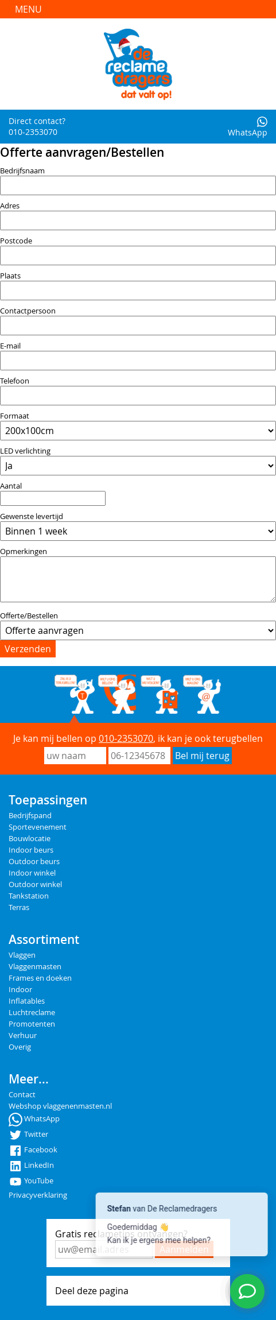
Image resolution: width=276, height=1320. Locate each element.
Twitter (28, 1134)
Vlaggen (22, 955)
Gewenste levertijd (31, 516)
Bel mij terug (202, 755)
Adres (10, 206)
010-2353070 (126, 738)
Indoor (20, 989)
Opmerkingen (23, 551)
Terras (19, 907)
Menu (28, 9)
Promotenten (32, 1024)
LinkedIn (31, 1165)
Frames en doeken (40, 978)
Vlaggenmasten (35, 966)
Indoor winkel (32, 873)
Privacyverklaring (38, 1195)
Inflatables (27, 1001)
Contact (22, 1095)
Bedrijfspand (30, 815)
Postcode (16, 241)
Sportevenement (38, 827)
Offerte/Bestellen (29, 616)
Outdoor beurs (34, 861)
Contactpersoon (28, 311)
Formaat (14, 416)
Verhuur (23, 1035)
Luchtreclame (32, 1012)
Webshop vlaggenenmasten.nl (60, 1106)
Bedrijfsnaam (22, 171)
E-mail (10, 346)
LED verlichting (25, 451)
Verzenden (28, 648)
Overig (20, 1047)
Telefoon (14, 381)
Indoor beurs (31, 850)
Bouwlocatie (29, 838)
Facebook (33, 1150)
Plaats (10, 276)
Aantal (11, 486)
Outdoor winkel (35, 884)
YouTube (31, 1181)
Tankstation (29, 896)
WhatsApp (247, 127)
